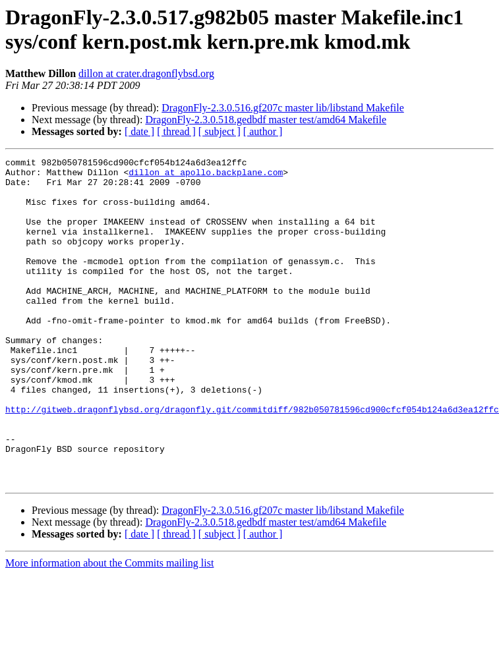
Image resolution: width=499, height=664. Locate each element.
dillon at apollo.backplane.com (206, 176)
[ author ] (263, 131)
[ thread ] (176, 131)
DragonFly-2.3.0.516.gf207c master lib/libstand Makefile (282, 107)
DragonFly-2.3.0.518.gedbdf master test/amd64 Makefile (265, 119)
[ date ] (139, 131)
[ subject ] (219, 131)
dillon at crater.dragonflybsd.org (146, 73)
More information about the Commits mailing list (109, 628)
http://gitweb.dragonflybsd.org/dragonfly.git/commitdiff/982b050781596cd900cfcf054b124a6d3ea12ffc (252, 460)
